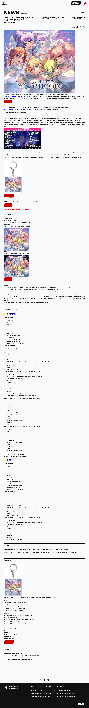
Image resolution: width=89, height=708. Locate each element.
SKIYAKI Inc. (82, 701)
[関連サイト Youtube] (48, 680)
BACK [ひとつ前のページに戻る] (82, 12)
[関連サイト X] (44, 680)
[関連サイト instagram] (40, 680)
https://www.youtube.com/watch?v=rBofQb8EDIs (16, 209)
